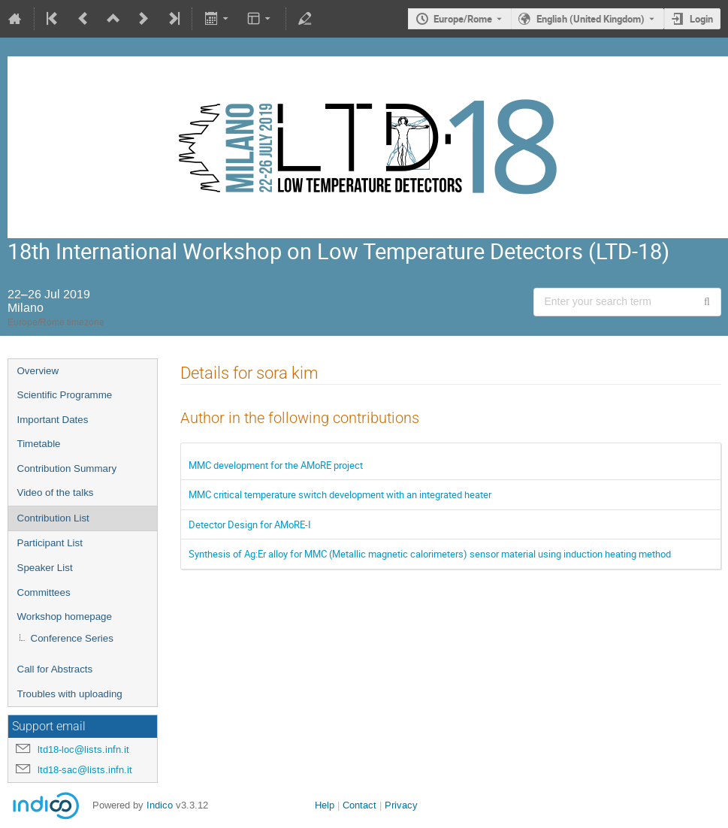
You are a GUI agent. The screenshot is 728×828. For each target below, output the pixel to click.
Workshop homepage (64, 616)
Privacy (401, 805)
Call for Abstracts (55, 669)
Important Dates (53, 419)
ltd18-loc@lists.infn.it (83, 749)
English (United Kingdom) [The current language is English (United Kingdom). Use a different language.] (590, 19)
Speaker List (45, 567)
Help (324, 805)
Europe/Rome (462, 19)
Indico (160, 805)
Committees (44, 592)
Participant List (50, 542)
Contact (359, 805)
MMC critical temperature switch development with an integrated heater (340, 494)
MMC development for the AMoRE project (276, 465)
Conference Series (72, 638)
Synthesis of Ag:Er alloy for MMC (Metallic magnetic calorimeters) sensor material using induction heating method (430, 554)
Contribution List (53, 518)
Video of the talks (55, 492)
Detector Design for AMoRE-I (250, 524)
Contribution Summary (67, 468)
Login (701, 19)
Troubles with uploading (69, 694)
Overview (38, 370)
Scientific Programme (65, 394)
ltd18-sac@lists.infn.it (85, 769)
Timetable (39, 443)
